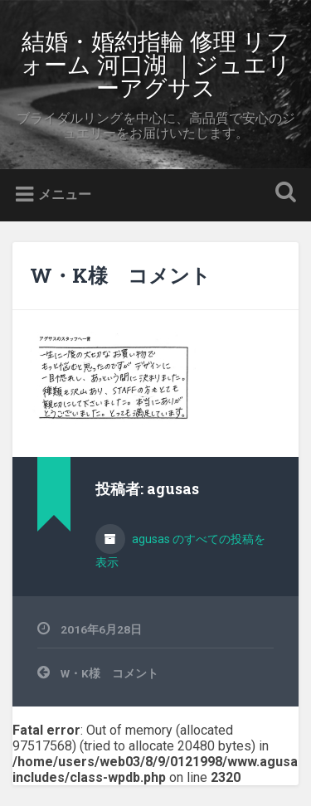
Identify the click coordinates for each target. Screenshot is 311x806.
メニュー (64, 194)
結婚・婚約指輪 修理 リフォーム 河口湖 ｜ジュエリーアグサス (155, 63)
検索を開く (282, 193)
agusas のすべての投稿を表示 (180, 550)
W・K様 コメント (120, 275)
